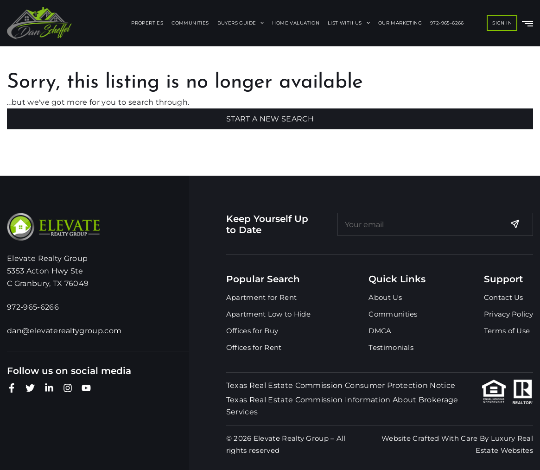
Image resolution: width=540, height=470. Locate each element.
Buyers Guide (240, 23)
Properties (147, 23)
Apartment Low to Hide (268, 314)
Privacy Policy (508, 314)
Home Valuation (295, 23)
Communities (190, 23)
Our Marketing (400, 23)
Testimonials (390, 347)
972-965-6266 (447, 23)
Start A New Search (270, 118)
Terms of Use (507, 330)
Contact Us (503, 297)
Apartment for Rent (261, 297)
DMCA (379, 330)
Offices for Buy (252, 330)
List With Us (349, 23)
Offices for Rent (254, 347)
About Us (384, 297)
